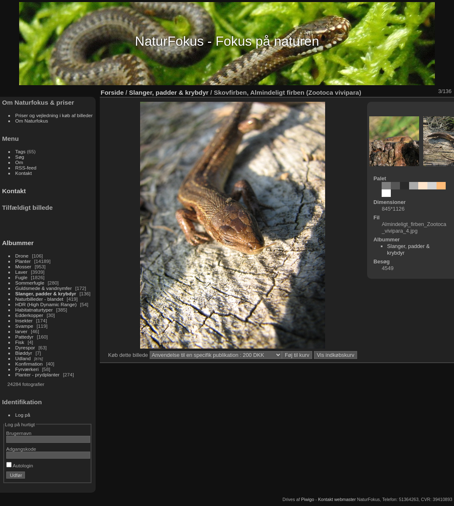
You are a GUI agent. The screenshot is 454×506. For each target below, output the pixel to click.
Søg (20, 157)
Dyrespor (25, 347)
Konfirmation (29, 363)
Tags (20, 151)
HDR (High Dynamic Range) (46, 304)
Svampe (24, 326)
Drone (22, 255)
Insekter (24, 320)
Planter (23, 261)
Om (19, 162)
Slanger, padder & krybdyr (45, 293)
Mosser (23, 266)
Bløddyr (23, 353)
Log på (22, 415)
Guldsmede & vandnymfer (43, 288)
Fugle (21, 277)
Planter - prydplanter (37, 374)
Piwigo (307, 499)
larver (21, 331)
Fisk (20, 342)
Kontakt (23, 173)
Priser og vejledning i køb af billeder (54, 115)
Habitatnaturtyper (34, 309)
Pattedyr (24, 336)
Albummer (18, 242)
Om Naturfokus (31, 120)
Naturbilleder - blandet (39, 299)
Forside (112, 92)
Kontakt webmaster (337, 499)
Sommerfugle (29, 282)
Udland (23, 358)
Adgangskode (21, 449)
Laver (21, 272)
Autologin (19, 465)
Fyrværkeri (27, 369)
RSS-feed (26, 167)
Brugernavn (19, 433)
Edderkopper (29, 315)
